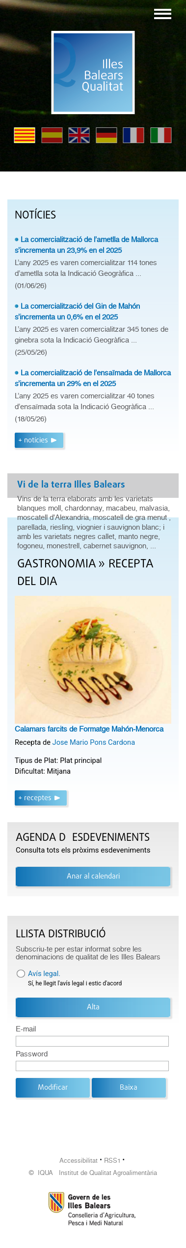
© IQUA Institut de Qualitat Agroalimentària (93, 1172)
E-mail (26, 1029)
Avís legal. (44, 973)
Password (32, 1054)
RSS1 (112, 1160)
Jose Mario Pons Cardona (94, 742)
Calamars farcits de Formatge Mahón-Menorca (89, 729)
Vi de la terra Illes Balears (71, 485)
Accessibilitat (78, 1160)
